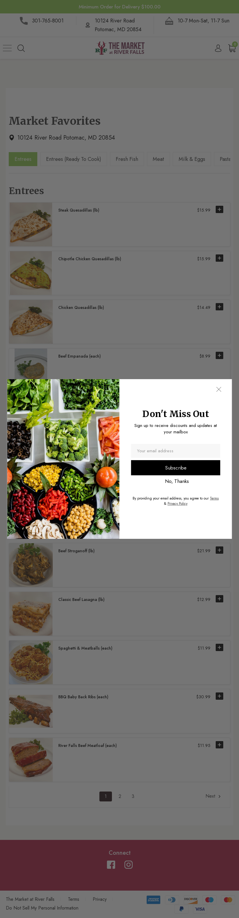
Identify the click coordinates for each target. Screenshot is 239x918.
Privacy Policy (177, 503)
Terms (214, 498)
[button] (218, 389)
